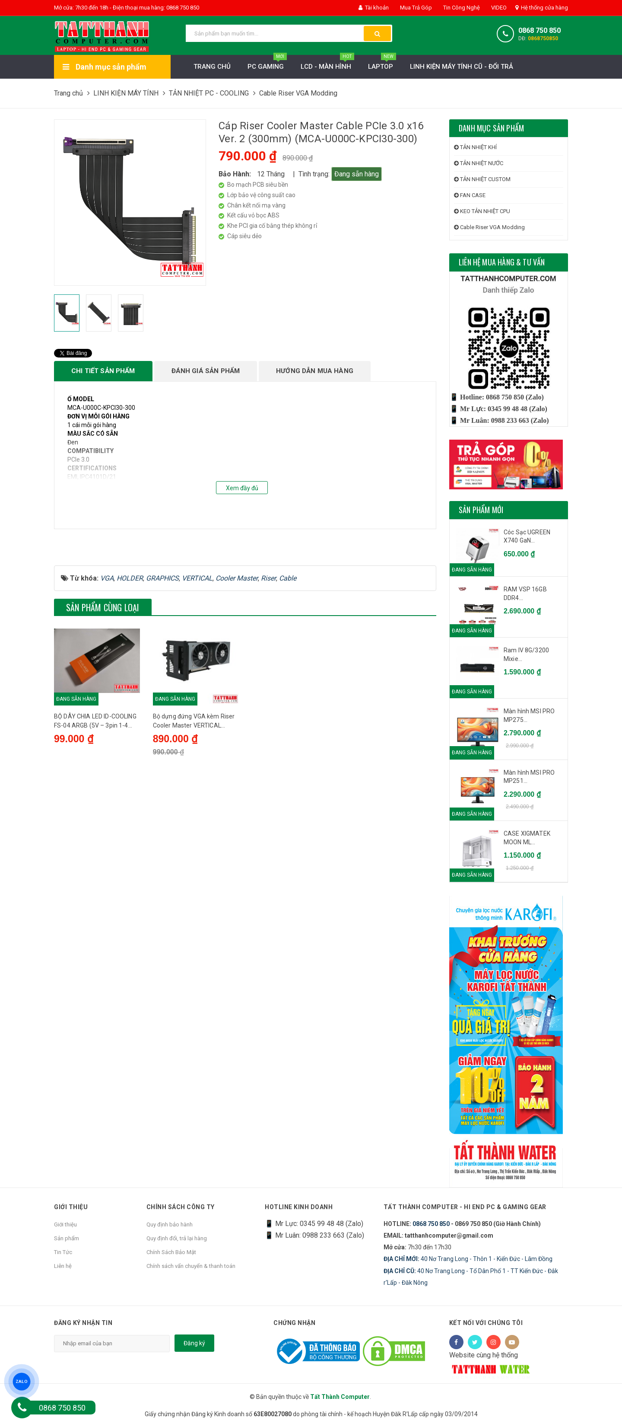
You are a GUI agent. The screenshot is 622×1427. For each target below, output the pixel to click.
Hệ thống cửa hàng (541, 7)
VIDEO (498, 7)
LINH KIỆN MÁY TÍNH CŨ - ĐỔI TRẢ (461, 66)
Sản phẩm (66, 1238)
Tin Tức (63, 1252)
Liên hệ (63, 1266)
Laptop (382, 64)
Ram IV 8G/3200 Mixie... (526, 654)
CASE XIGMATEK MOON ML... (527, 838)
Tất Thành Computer (340, 1396)
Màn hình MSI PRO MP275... (529, 715)
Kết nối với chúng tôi (486, 1322)
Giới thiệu (65, 1224)
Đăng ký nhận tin (83, 1322)
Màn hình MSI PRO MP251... (529, 777)
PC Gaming (267, 64)
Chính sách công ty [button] (180, 1207)
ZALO (22, 1382)
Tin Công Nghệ (461, 7)
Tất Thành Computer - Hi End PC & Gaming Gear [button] (465, 1207)
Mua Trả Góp (415, 7)
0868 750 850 (539, 30)
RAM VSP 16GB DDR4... (525, 593)
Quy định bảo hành (169, 1224)
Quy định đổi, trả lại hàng (176, 1238)
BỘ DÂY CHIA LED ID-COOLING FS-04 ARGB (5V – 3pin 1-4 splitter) (95, 813)
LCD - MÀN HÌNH (327, 64)
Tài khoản (374, 7)
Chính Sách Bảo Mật (171, 1252)
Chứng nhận (294, 1322)
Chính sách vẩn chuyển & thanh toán (190, 1266)
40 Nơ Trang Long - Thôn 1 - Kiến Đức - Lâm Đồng (468, 1258)
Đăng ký (194, 1343)
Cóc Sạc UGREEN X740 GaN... (527, 536)
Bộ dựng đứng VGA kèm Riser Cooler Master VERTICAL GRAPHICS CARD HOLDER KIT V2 (194, 813)
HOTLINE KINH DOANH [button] (299, 1207)
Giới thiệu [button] (71, 1207)
